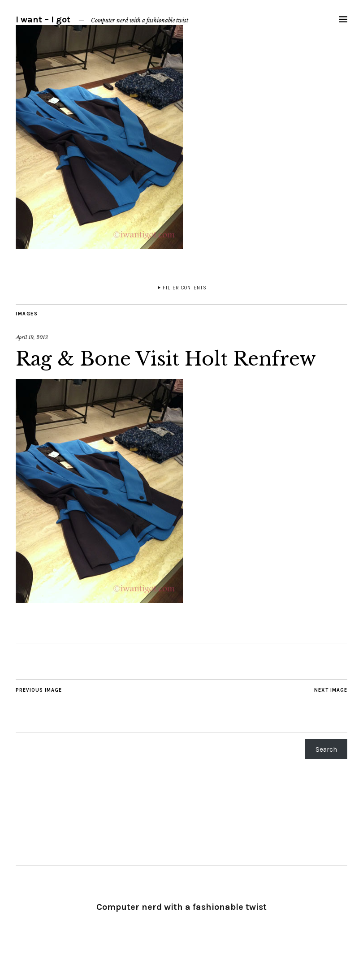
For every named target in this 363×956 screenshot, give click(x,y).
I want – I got (43, 19)
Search (326, 749)
